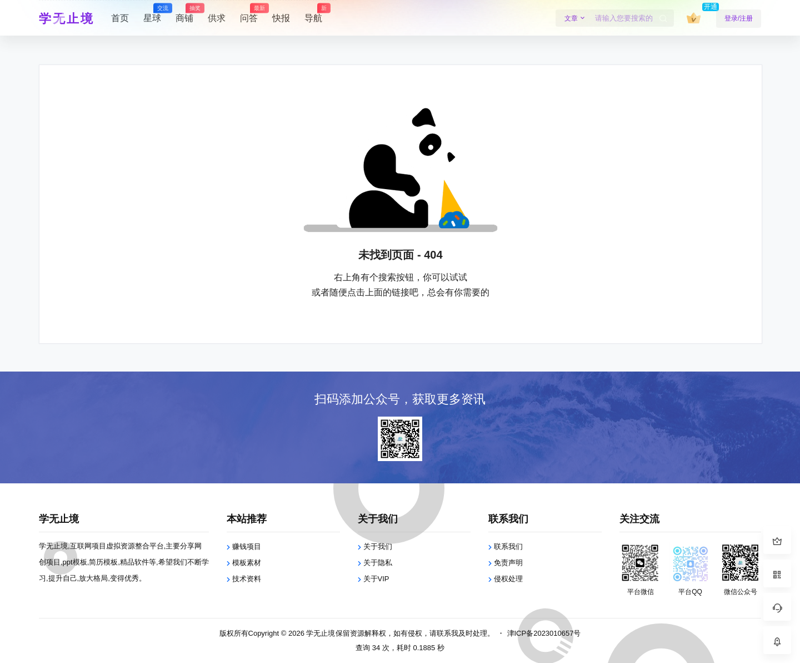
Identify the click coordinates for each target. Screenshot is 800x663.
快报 (281, 18)
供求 (217, 18)
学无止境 (320, 633)
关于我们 (377, 546)
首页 (120, 18)
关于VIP (376, 579)
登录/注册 (738, 18)
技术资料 (246, 579)
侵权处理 (508, 579)
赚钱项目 (246, 546)
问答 (249, 13)
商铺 (184, 13)
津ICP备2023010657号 (544, 633)
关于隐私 (377, 562)
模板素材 (246, 562)
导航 (313, 13)
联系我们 (508, 546)
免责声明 (508, 562)
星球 (152, 13)
